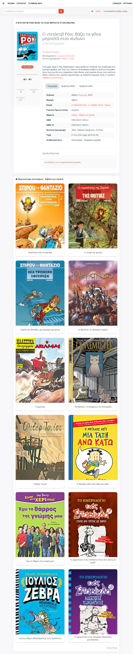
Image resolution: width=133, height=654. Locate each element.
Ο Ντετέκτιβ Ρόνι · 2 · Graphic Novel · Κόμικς (91, 105)
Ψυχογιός (82, 95)
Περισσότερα (112, 648)
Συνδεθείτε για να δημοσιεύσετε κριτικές (62, 162)
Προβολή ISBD (86, 86)
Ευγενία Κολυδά (66, 55)
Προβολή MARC (68, 86)
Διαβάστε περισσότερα (52, 77)
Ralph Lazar (67, 58)
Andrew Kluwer (50, 51)
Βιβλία (98, 11)
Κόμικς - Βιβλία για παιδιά (83, 115)
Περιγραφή (52, 86)
